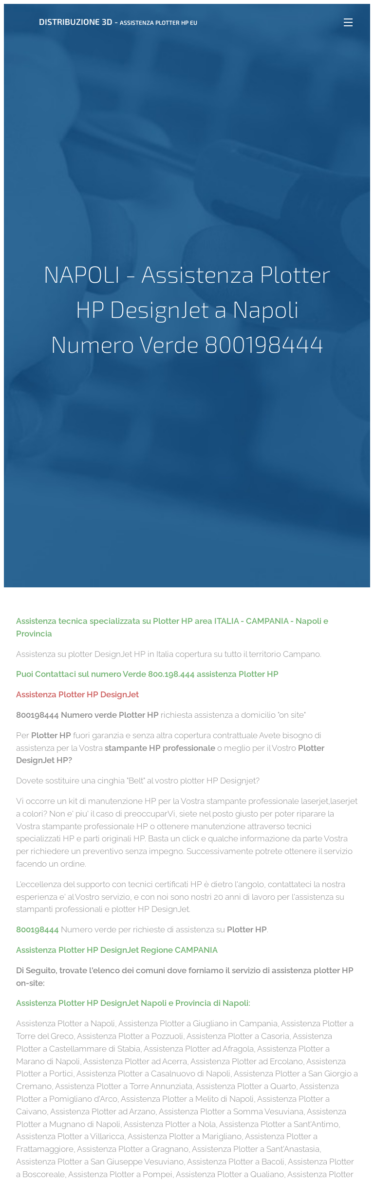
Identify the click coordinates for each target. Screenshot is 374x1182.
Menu (348, 22)
